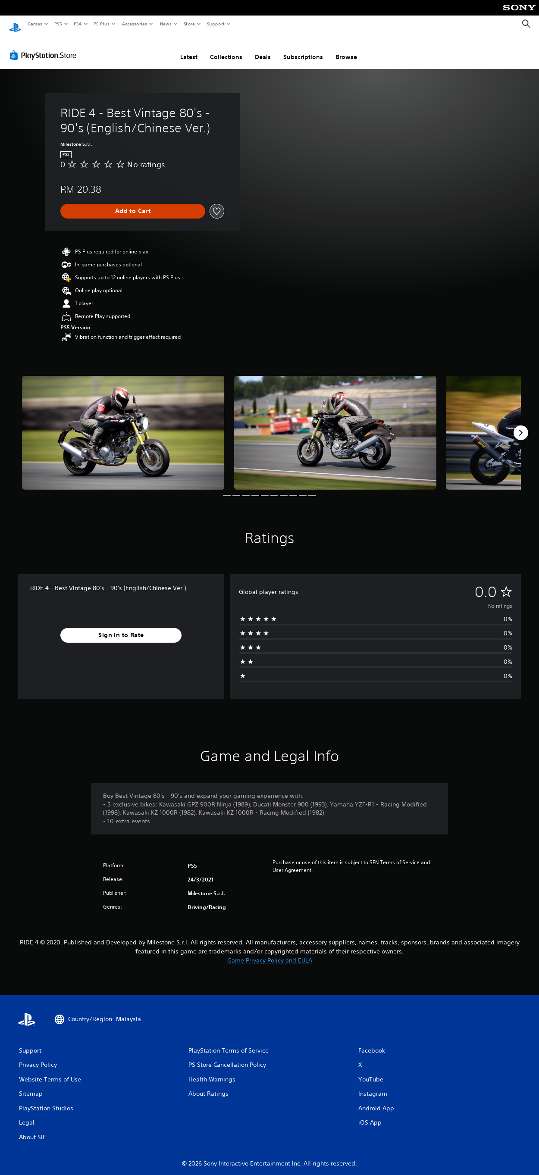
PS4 (77, 24)
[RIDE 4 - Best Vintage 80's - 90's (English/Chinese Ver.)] (123, 424)
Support (215, 24)
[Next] (521, 424)
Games (34, 24)
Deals (263, 49)
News (166, 24)
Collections (226, 49)
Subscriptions (303, 49)
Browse (346, 49)
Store (189, 24)
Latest (188, 49)
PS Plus (102, 24)
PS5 (58, 24)
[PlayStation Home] (15, 24)
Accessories (134, 24)
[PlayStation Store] (45, 47)
